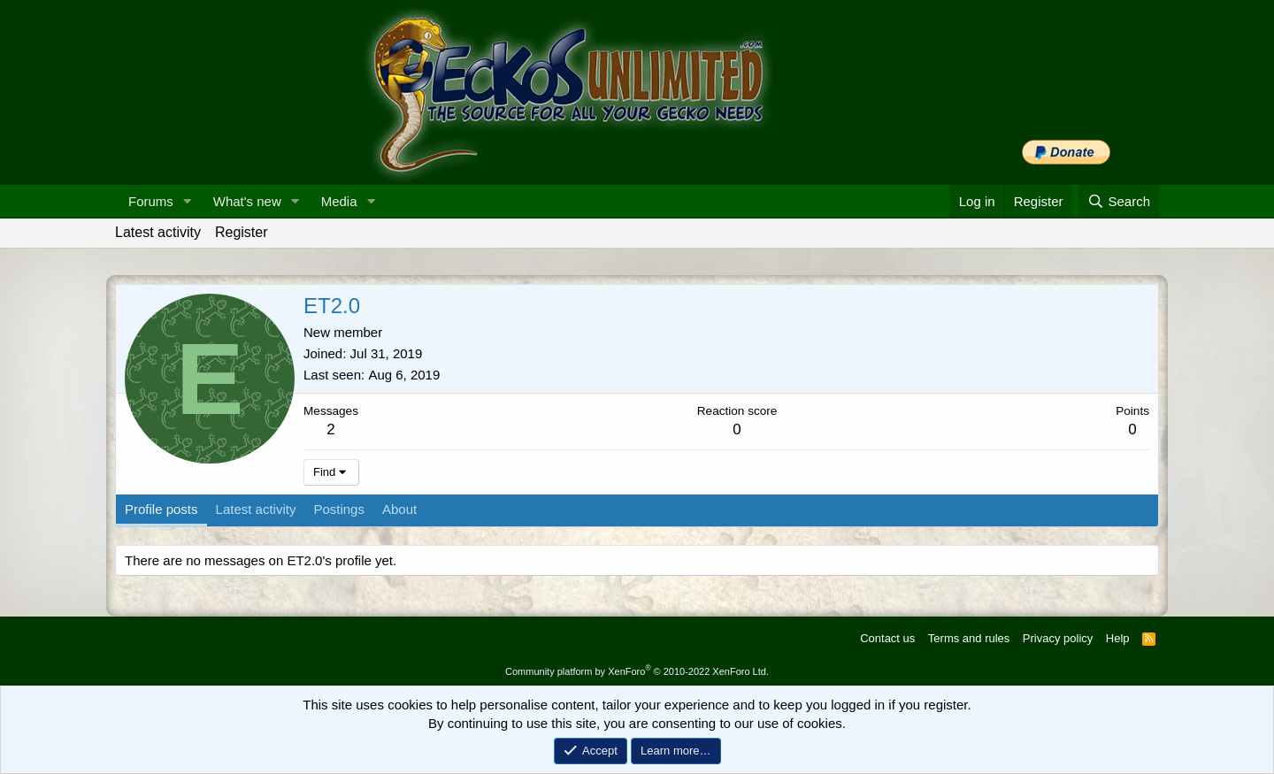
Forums (150, 201)
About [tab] (399, 509)
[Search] (1118, 201)
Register (241, 232)
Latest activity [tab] (256, 509)
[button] (187, 201)
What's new (247, 201)
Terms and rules (968, 638)
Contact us (887, 638)
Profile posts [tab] (161, 509)
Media (339, 201)
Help (1118, 638)
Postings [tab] (339, 509)
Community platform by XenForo (637, 671)
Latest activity (158, 232)
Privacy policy (1058, 638)
